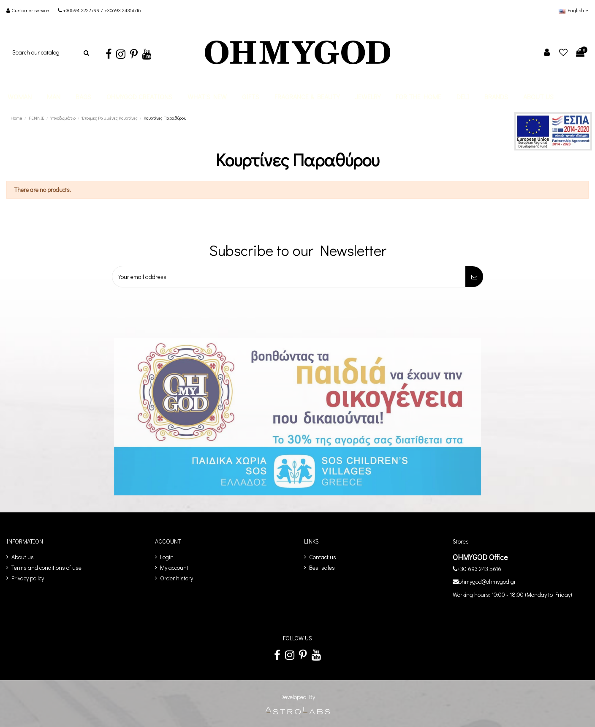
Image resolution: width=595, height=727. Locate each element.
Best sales (322, 567)
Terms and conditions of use (46, 567)
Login (167, 557)
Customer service (30, 10)
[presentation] (160, 302)
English (574, 10)
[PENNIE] (37, 118)
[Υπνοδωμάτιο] (63, 118)
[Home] (17, 118)
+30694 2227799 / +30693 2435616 (102, 10)
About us (22, 557)
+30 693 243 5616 (479, 569)
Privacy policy (27, 578)
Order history (176, 578)
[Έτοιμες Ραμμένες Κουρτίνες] (110, 118)
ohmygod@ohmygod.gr (487, 581)
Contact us (322, 557)
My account (174, 567)
